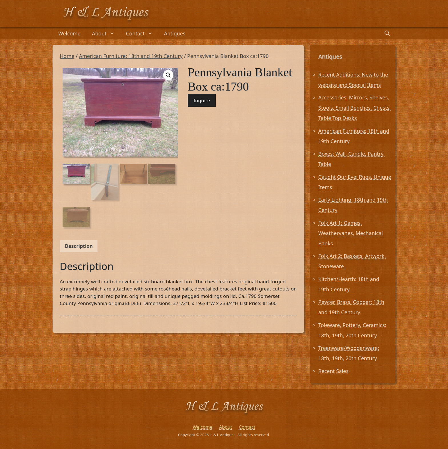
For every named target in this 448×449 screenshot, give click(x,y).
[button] (168, 75)
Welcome (69, 33)
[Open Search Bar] (387, 33)
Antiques (174, 33)
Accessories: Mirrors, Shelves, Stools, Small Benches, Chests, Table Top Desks (354, 107)
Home (67, 56)
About (106, 33)
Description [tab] (79, 246)
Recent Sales (333, 371)
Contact (142, 33)
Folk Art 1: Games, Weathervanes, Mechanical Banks (350, 233)
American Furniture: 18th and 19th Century (131, 56)
